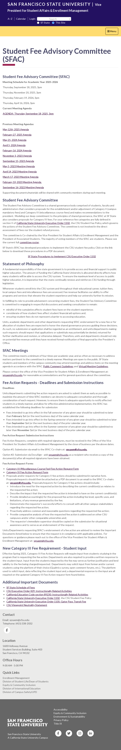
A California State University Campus (28, 737)
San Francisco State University (24, 734)
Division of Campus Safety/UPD (20, 691)
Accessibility (60, 709)
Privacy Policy (61, 720)
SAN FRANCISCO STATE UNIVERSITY (49, 4)
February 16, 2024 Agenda (17, 150)
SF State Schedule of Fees (20, 587)
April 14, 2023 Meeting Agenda (20, 171)
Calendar (21, 18)
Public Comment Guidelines (58, 366)
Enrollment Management (16, 677)
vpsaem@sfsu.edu (58, 454)
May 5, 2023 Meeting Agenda (19, 166)
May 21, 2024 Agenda (14, 139)
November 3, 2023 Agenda (17, 155)
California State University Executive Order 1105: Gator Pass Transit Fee (46, 601)
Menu (112, 32)
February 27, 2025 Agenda (17, 134)
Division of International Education (22, 688)
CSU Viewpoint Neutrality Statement (26, 605)
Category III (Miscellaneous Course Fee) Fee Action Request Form (42, 468)
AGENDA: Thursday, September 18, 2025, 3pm (28, 113)
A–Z (10, 18)
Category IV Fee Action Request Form (27, 472)
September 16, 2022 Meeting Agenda (23, 187)
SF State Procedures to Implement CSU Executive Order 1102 (62, 256)
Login (32, 18)
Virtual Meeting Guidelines (93, 366)
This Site (58, 22)
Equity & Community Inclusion (19, 684)
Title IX (58, 723)
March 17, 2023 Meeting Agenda (20, 176)
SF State (43, 22)
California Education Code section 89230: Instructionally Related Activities (47, 594)
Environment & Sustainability (69, 716)
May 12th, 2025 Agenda (16, 129)
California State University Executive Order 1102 (43, 222)
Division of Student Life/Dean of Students (26, 681)
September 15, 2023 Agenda (18, 160)
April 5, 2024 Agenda (14, 145)
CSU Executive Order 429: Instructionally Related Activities (39, 590)
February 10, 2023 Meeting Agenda (22, 182)
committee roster (29, 242)
